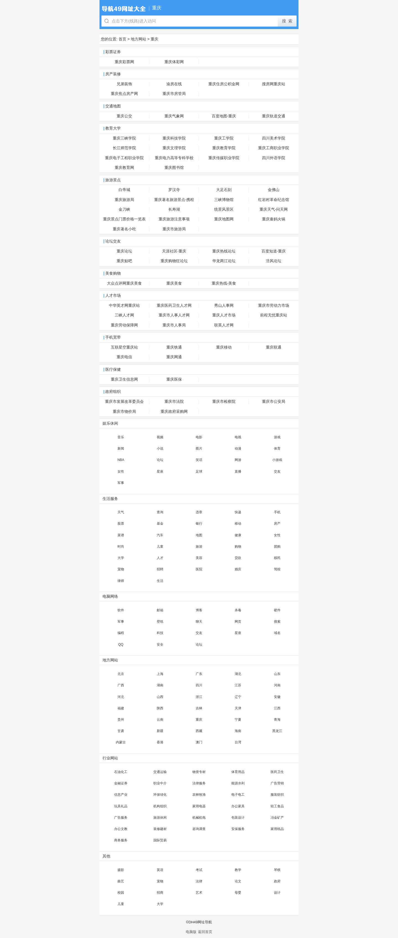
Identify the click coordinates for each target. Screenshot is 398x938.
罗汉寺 (174, 190)
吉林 (199, 708)
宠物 (120, 569)
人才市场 (113, 295)
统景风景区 (224, 209)
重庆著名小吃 (124, 229)
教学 (238, 870)
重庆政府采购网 (174, 411)
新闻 (120, 448)
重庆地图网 (224, 219)
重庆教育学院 (223, 148)
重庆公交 (124, 116)
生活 (160, 581)
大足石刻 (224, 190)
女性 (120, 471)
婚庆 (238, 569)
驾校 (277, 569)
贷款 (238, 558)
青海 (277, 719)
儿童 (160, 546)
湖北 (238, 674)
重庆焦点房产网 (124, 94)
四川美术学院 (273, 138)
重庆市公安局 (273, 402)
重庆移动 (224, 347)
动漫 (238, 448)
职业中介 (160, 783)
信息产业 (120, 795)
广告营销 (277, 783)
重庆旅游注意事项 (174, 219)
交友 (277, 471)
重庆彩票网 (124, 62)
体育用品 (238, 772)
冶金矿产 (277, 818)
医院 (199, 569)
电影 (199, 437)
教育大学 (113, 128)
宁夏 (238, 719)
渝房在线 (174, 84)
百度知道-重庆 (273, 251)
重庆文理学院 (174, 148)
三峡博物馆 (224, 200)
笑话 (199, 460)
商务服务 (120, 840)
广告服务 (120, 818)
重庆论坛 (124, 251)
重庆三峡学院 (124, 138)
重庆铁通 (174, 347)
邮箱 (160, 610)
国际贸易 (160, 840)
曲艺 (120, 881)
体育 (277, 448)
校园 (120, 893)
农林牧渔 (199, 795)
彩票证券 (113, 52)
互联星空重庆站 (124, 347)
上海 (160, 674)
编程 (120, 633)
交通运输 (160, 772)
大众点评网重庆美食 (124, 283)
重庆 (154, 39)
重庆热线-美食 (224, 283)
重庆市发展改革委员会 (124, 402)
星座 (160, 471)
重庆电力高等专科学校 (174, 158)
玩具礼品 (120, 806)
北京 (120, 674)
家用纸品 (277, 829)
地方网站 (138, 39)
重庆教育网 (124, 168)
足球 (199, 471)
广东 (199, 674)
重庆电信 (124, 357)
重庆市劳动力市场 (273, 305)
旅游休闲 (160, 818)
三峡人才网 (124, 315)
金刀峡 (124, 209)
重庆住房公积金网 (223, 84)
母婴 (238, 893)
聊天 (199, 621)
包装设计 (238, 818)
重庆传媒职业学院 (223, 158)
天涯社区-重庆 (174, 251)
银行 (199, 523)
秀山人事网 (224, 305)
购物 (238, 546)
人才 (160, 558)
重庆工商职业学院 (273, 148)
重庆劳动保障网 (124, 325)
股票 (120, 523)
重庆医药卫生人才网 (174, 305)
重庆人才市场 (223, 315)
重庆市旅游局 (174, 229)
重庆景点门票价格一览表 (124, 219)
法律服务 (199, 783)
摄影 (120, 870)
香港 (160, 742)
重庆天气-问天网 (274, 209)
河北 (120, 697)
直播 (238, 471)
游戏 (277, 437)
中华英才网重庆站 (124, 305)
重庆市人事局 (174, 325)
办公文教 (120, 829)
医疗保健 (113, 369)
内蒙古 (121, 742)
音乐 (120, 437)
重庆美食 (174, 283)
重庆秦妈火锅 (273, 219)
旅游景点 (113, 180)
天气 (120, 512)
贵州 (120, 719)
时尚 (120, 546)
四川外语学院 (273, 158)
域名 (277, 633)
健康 (238, 535)
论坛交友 (113, 241)
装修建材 (160, 829)
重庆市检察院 (223, 402)
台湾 (238, 742)
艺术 (199, 893)
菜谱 (120, 535)
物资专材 (199, 772)
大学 (120, 558)
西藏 (199, 731)
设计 (277, 893)
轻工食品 (277, 806)
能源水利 (238, 783)
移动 (238, 523)
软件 (120, 610)
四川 (199, 685)
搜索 (277, 621)
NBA (120, 460)
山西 (160, 697)
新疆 (160, 731)
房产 (277, 523)
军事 (120, 483)
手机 (277, 512)
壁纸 (160, 621)
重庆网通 (174, 357)
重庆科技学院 (174, 138)
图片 (199, 448)
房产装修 (113, 74)
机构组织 (160, 806)
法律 (199, 881)
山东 (277, 674)
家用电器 (199, 806)
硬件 (277, 610)
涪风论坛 (273, 261)
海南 (238, 731)
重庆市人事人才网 (174, 315)
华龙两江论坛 (223, 261)
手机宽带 (113, 337)
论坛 (160, 460)
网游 (238, 460)
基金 (160, 523)
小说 (160, 448)
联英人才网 (224, 325)
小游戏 (277, 460)
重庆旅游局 (124, 200)
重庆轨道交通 (273, 116)
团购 (277, 546)
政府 (277, 881)
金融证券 (120, 783)
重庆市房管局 (174, 94)
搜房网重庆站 (273, 84)
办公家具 (238, 806)
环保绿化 (160, 795)
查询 (160, 512)
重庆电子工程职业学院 (124, 158)
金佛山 (273, 190)
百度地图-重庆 (224, 116)
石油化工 (120, 772)
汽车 (160, 535)
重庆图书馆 (174, 168)
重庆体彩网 (174, 62)
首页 (122, 39)
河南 (277, 685)
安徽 (277, 697)
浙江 (199, 697)
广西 (120, 685)
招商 (160, 893)
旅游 (199, 546)
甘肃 (120, 731)
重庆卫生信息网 (124, 379)
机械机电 (199, 818)
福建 (120, 708)
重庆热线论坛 (223, 251)
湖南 (160, 685)
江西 (277, 708)
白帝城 (124, 190)
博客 (199, 610)
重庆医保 (174, 379)
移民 (277, 558)
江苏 (238, 685)
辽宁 (238, 697)
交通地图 (113, 106)
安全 (160, 644)
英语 (160, 870)
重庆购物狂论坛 (174, 261)
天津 (238, 708)
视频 (160, 437)
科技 (160, 633)
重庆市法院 (174, 402)
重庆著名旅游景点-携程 (174, 200)
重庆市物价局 (124, 411)
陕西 (160, 708)
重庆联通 (273, 347)
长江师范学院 (124, 148)
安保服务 (238, 829)
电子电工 (238, 795)
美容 (199, 558)
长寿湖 (174, 209)
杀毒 (238, 610)
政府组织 (113, 392)
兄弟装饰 (124, 84)
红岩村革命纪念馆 (273, 200)
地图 (199, 535)
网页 (238, 621)
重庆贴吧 (124, 261)
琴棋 (277, 870)
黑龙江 (277, 731)
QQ (121, 644)
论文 (238, 881)
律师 (120, 581)
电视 (238, 437)
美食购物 (113, 273)
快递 (238, 512)
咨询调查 (199, 829)
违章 (199, 512)
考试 (199, 870)
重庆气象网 (174, 116)
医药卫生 (277, 772)
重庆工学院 (224, 138)
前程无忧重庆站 (273, 315)
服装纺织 (277, 795)
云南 (160, 719)
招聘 (160, 569)
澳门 (199, 742)
